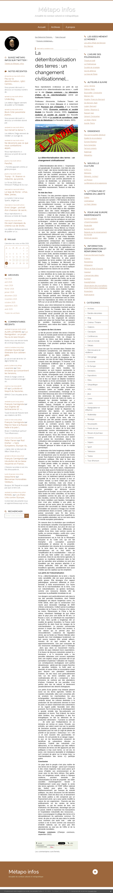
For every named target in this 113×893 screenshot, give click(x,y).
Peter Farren (11, 440)
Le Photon (88, 180)
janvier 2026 (9, 292)
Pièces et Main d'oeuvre (93, 268)
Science (91, 437)
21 (20, 260)
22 (23, 260)
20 (17, 260)
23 (27, 260)
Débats (90, 345)
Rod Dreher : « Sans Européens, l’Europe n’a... (16, 443)
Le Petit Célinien (90, 204)
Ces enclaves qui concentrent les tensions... (17, 370)
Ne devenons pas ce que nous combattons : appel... (16, 145)
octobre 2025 (10, 302)
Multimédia (92, 414)
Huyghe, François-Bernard (94, 99)
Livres (90, 398)
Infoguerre (88, 265)
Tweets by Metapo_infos (14, 63)
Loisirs (90, 403)
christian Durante (13, 350)
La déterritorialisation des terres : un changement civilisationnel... (55, 66)
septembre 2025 (11, 306)
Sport (90, 447)
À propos (70, 27)
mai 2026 (8, 278)
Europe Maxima (90, 141)
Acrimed (87, 278)
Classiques (92, 331)
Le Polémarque (90, 64)
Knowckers (88, 291)
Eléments (87, 173)
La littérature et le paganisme (95, 183)
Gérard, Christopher (92, 116)
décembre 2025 (11, 295)
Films (89, 380)
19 (13, 260)
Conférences (93, 336)
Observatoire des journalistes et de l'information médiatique (95, 286)
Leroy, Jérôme (89, 86)
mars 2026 (9, 285)
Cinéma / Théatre (94, 322)
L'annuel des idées (91, 275)
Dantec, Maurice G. (91, 109)
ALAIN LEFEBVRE (13, 332)
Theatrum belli (89, 60)
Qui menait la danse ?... (15, 130)
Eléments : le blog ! (91, 176)
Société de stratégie (92, 67)
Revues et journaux (95, 433)
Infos (90, 389)
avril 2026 (8, 282)
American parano (91, 238)
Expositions (92, 375)
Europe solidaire (90, 218)
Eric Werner (88, 46)
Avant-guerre (89, 294)
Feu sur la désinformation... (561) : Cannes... (15, 81)
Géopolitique (93, 384)
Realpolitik (88, 225)
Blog (89, 318)
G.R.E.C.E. (87, 169)
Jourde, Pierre (89, 123)
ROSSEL (8, 495)
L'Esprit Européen (91, 222)
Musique (91, 419)
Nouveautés (92, 424)
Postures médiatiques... (45, 41)
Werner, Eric (89, 96)
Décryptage (92, 357)
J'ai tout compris (90, 148)
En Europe (92, 366)
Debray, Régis (89, 89)
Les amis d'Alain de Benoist (94, 43)
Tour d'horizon (93, 460)
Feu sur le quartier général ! (94, 135)
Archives (55, 27)
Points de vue (68, 845)
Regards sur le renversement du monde (95, 233)
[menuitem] (41, 27)
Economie (59, 845)
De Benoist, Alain (90, 103)
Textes (90, 456)
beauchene (10, 477)
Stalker (86, 197)
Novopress (88, 261)
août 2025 (9, 309)
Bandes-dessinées (95, 313)
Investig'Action (89, 282)
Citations (91, 327)
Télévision (91, 451)
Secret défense (90, 71)
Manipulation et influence (92, 408)
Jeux (89, 394)
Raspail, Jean (89, 113)
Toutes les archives (12, 313)
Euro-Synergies (90, 145)
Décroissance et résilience (92, 351)
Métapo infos (56, 9)
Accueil (41, 27)
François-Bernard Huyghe (94, 255)
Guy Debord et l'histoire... (44, 37)
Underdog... (10, 99)
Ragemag (87, 152)
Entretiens (91, 371)
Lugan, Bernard (90, 106)
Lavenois (9, 368)
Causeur (87, 272)
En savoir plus (92, 891)
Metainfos (88, 155)
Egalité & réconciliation (93, 138)
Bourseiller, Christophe (93, 92)
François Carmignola (14, 404)
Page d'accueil (60, 37)
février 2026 (9, 289)
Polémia (87, 258)
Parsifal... (9, 163)
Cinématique (89, 201)
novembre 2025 (11, 299)
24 (6, 263)
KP (6, 388)
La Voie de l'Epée (90, 74)
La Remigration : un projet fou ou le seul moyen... (16, 334)
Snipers (90, 442)
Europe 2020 (89, 229)
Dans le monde (93, 341)
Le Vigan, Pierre (90, 120)
